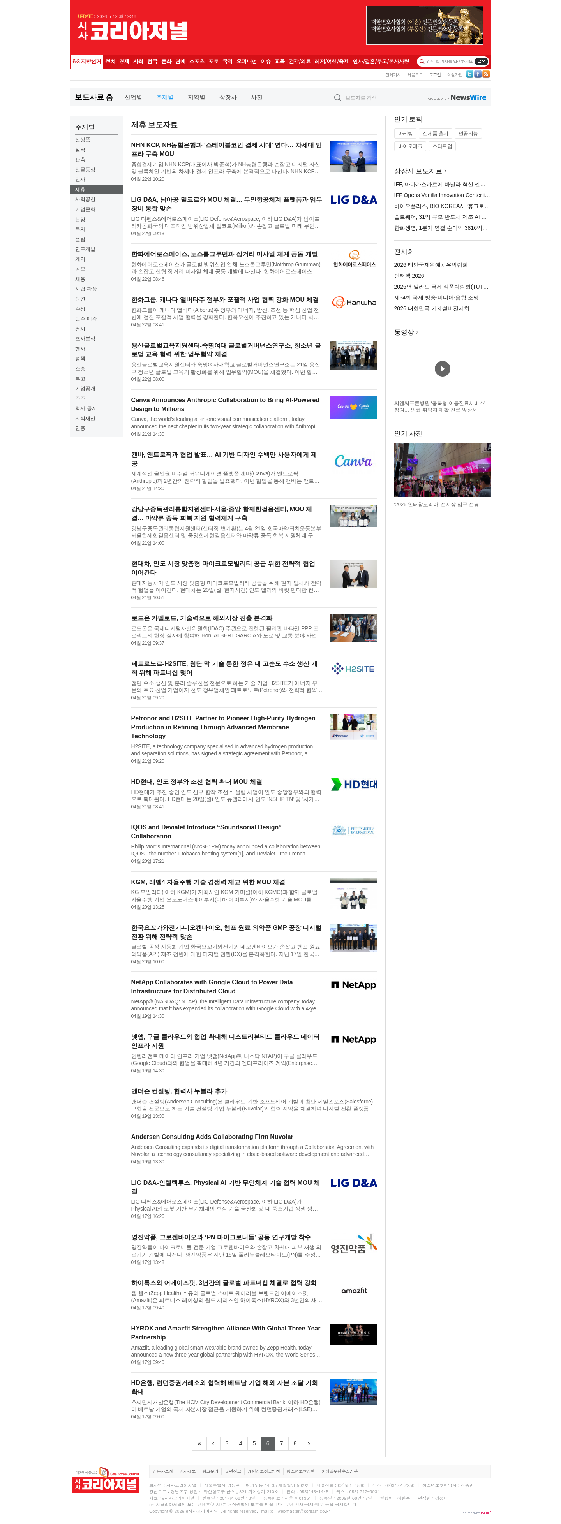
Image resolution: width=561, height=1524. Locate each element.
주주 (80, 398)
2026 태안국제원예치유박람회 (431, 265)
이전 (400, 470)
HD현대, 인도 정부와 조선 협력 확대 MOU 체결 (196, 781)
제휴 (80, 189)
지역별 (196, 97)
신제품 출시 (435, 133)
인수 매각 (86, 319)
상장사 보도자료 (418, 171)
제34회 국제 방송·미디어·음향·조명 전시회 (445, 297)
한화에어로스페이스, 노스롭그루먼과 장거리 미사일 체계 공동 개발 (224, 254)
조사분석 (85, 338)
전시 (80, 329)
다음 (484, 470)
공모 (80, 269)
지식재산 (85, 418)
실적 (80, 150)
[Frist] (199, 1444)
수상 (80, 309)
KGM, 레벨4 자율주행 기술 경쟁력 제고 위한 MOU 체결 (208, 882)
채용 (80, 279)
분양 (80, 219)
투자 (80, 229)
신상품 (82, 140)
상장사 (228, 97)
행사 (80, 349)
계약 (80, 259)
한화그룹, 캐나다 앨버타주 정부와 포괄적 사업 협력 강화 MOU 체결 (225, 299)
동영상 (404, 332)
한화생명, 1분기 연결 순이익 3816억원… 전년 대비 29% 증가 (468, 228)
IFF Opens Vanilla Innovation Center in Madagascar (456, 195)
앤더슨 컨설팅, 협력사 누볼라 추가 (179, 1091)
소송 (80, 368)
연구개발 (85, 249)
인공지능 (468, 133)
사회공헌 (85, 199)
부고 (80, 379)
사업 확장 (86, 289)
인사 (80, 179)
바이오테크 (410, 146)
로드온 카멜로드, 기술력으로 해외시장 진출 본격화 (202, 618)
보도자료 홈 (94, 97)
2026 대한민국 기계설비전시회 (431, 308)
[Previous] (213, 1444)
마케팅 (405, 133)
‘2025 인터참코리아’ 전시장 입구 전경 (436, 504)
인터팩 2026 (409, 276)
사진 (257, 97)
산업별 (133, 97)
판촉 (80, 159)
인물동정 (85, 169)
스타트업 (442, 146)
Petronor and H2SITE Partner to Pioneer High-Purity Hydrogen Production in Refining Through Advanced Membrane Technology (223, 727)
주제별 (165, 97)
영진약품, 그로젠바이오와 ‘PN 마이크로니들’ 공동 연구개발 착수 (221, 1237)
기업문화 (85, 209)
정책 (80, 358)
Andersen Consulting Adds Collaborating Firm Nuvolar (212, 1136)
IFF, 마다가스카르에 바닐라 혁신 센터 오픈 (446, 184)
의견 (80, 299)
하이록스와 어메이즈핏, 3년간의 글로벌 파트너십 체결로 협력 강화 (224, 1282)
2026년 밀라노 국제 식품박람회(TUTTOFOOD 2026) (458, 286)
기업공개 (85, 388)
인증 (80, 428)
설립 (80, 239)
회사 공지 (86, 408)
